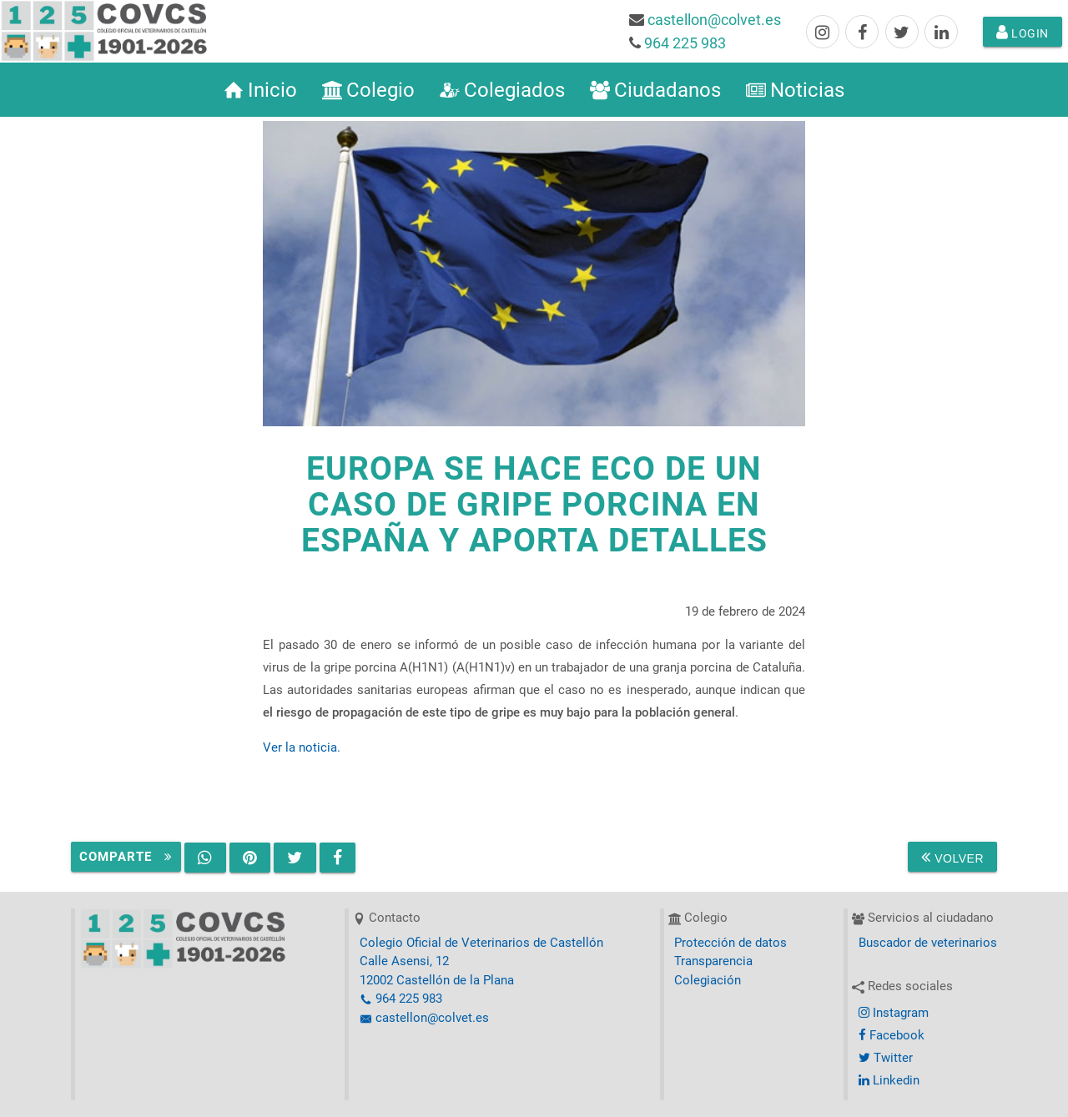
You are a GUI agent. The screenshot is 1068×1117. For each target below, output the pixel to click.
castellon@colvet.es (714, 19)
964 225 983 (685, 43)
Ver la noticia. (301, 747)
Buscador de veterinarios (928, 942)
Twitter (886, 1057)
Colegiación (707, 980)
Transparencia (713, 961)
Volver (952, 857)
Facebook (891, 1035)
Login (1022, 32)
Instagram (894, 1012)
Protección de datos (730, 942)
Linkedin (889, 1080)
